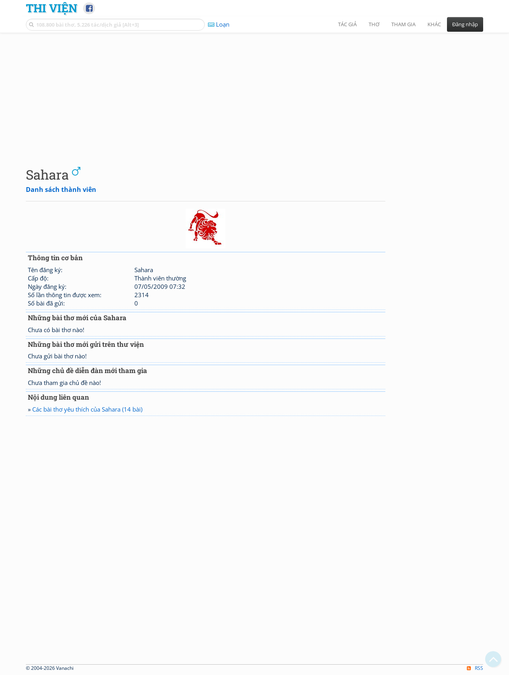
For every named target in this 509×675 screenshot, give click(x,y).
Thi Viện (51, 7)
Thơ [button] (374, 24)
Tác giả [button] (347, 24)
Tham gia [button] (403, 24)
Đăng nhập (465, 24)
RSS (475, 668)
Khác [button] (434, 24)
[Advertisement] (254, 93)
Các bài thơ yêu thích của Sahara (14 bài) (87, 409)
